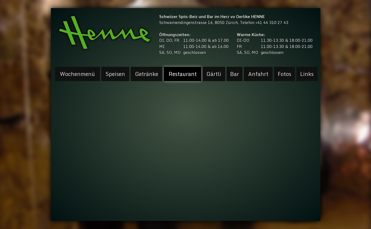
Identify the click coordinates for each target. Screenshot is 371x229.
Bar (234, 74)
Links (307, 74)
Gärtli (213, 74)
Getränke (146, 74)
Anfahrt (258, 74)
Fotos (284, 74)
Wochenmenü (77, 74)
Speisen (115, 74)
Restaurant (183, 74)
